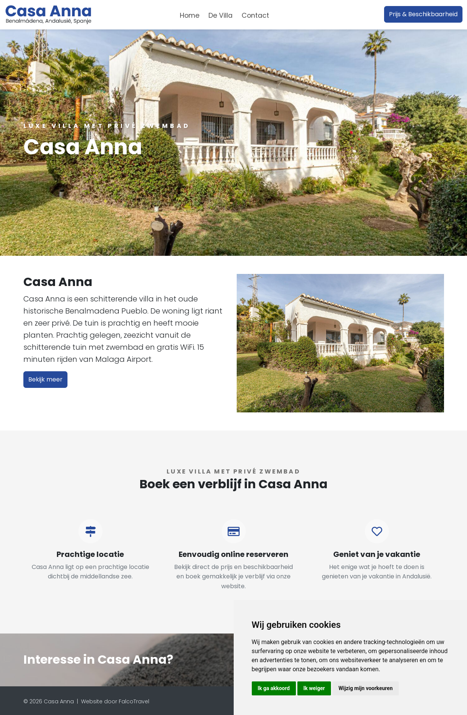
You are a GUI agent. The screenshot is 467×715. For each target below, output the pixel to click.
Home (189, 15)
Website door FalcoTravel (115, 701)
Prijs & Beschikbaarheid (423, 14)
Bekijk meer (45, 379)
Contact (255, 15)
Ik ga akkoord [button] (274, 688)
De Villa (220, 15)
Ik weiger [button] (314, 688)
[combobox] (286, 14)
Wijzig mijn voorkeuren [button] (365, 688)
